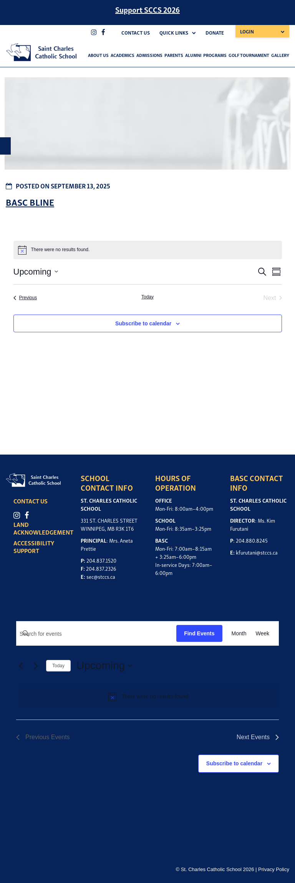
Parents (173, 54)
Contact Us (135, 32)
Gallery (280, 54)
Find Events (199, 633)
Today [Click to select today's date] (147, 297)
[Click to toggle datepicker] (35, 271)
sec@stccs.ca (100, 576)
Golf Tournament (249, 54)
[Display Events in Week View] (262, 633)
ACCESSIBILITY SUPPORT (35, 546)
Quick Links (173, 32)
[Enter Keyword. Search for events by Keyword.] (96, 633)
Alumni (193, 54)
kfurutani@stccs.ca (257, 552)
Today (58, 665)
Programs (215, 54)
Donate (215, 32)
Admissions (149, 54)
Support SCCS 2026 (147, 9)
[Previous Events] (25, 298)
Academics (122, 54)
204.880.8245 (252, 540)
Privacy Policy (273, 869)
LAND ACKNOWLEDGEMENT (45, 528)
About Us (98, 54)
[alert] (149, 696)
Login (247, 31)
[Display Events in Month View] (239, 633)
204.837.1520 (101, 560)
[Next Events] (35, 665)
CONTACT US (32, 501)
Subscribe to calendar (143, 323)
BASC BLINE (30, 201)
